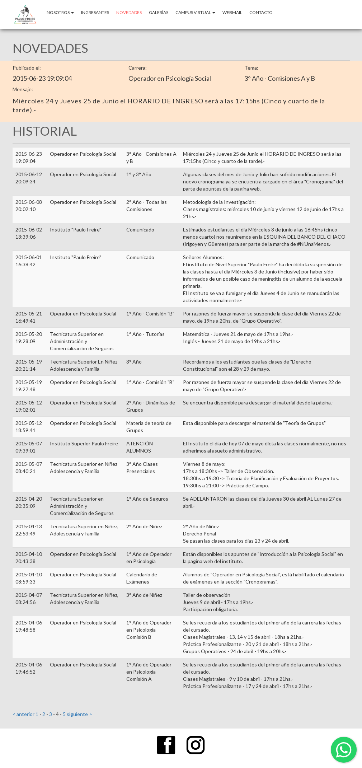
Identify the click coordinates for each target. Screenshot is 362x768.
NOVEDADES (129, 12)
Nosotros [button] (60, 12)
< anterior (24, 714)
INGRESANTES (95, 12)
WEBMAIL (232, 12)
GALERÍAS (158, 12)
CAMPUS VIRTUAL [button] (195, 12)
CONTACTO (261, 12)
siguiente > (79, 714)
